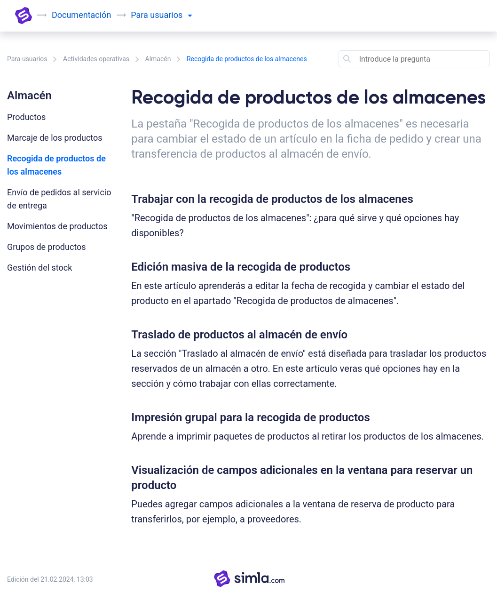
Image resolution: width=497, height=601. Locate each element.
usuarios (170, 15)
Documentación (81, 15)
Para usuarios (27, 59)
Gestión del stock (39, 267)
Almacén (158, 59)
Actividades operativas (96, 59)
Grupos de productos (46, 247)
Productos (26, 117)
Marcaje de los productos (55, 138)
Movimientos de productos (57, 226)
